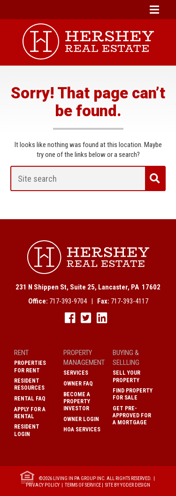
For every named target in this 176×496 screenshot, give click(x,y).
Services (75, 373)
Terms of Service (83, 485)
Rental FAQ (30, 398)
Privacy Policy (43, 485)
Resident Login (26, 430)
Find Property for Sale (133, 394)
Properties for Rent (30, 366)
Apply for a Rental (30, 413)
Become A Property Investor (76, 401)
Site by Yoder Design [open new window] (127, 485)
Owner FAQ (78, 383)
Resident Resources (29, 384)
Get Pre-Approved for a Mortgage (132, 415)
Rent (21, 352)
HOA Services (81, 429)
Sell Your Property (126, 376)
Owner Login (81, 419)
